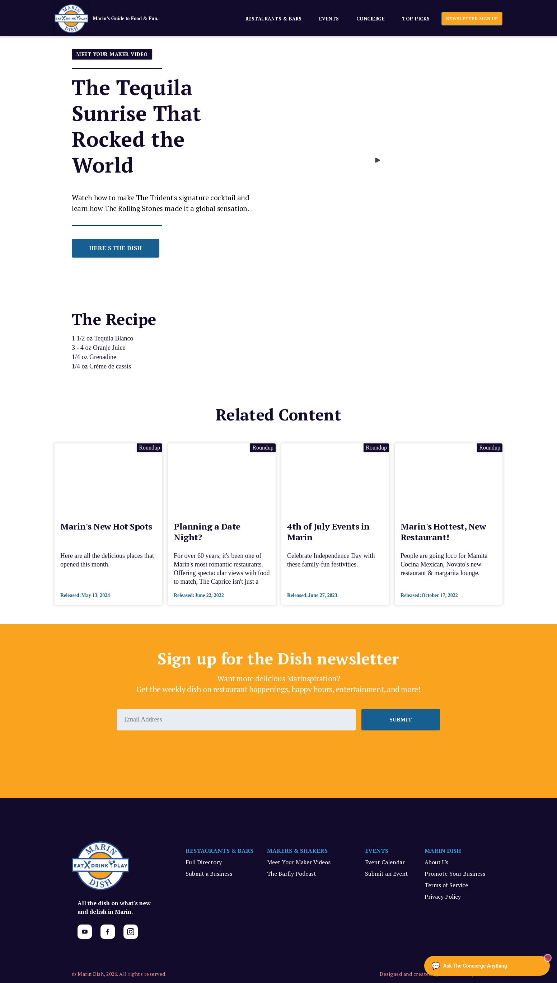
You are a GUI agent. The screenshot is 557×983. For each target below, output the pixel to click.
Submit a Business (209, 873)
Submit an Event (386, 873)
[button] (271, 18)
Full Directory (204, 862)
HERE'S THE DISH (115, 248)
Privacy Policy (443, 896)
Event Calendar (385, 862)
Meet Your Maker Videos (299, 862)
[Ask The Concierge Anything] (487, 966)
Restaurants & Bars (273, 18)
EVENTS (329, 18)
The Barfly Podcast (291, 873)
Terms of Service (446, 885)
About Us (436, 862)
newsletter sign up (472, 18)
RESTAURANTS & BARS (219, 850)
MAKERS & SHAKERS (297, 850)
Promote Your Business (455, 873)
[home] (117, 18)
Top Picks (416, 18)
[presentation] (171, 750)
